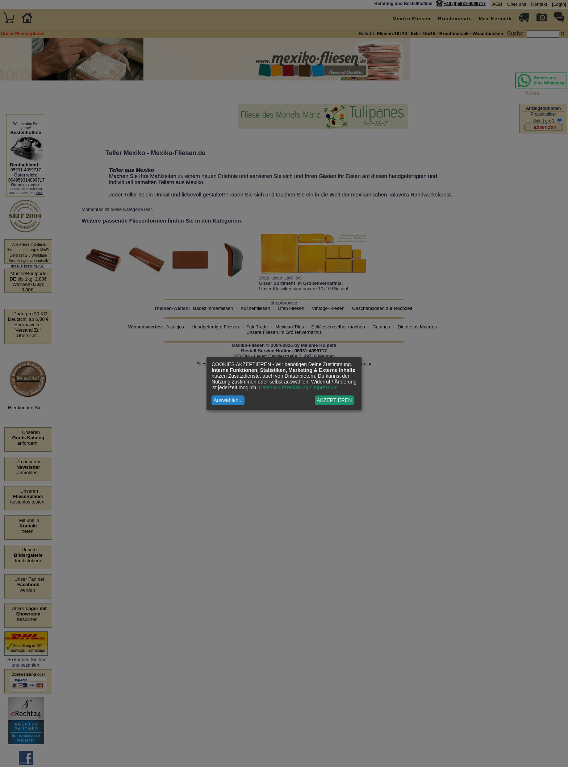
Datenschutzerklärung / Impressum (298, 387)
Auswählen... (228, 400)
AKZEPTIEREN (334, 400)
